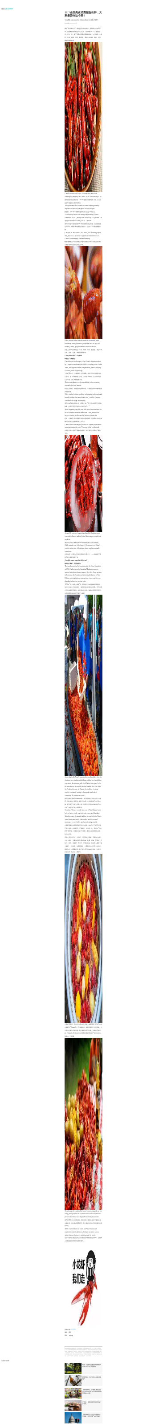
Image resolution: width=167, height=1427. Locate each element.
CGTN (73, 1329)
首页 (3, 9)
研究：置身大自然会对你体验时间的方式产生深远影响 (91, 1365)
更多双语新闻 (5, 1361)
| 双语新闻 (9, 9)
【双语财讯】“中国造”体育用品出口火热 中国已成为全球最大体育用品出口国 (92, 1391)
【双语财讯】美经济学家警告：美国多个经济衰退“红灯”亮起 (91, 1415)
